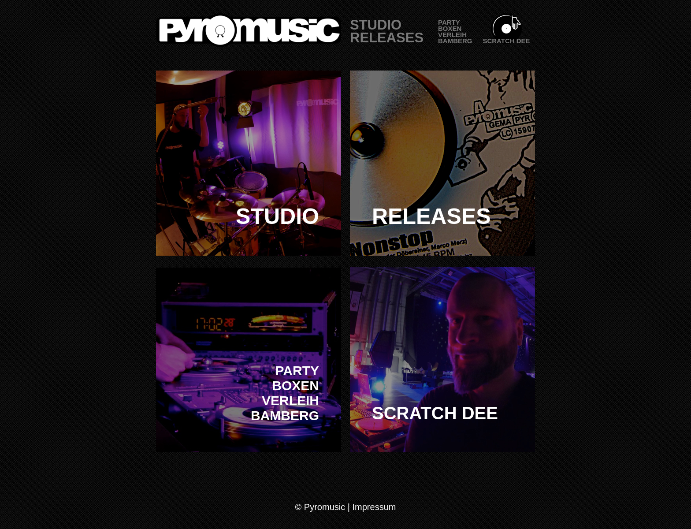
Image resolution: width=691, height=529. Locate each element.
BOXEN (449, 28)
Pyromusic (324, 507)
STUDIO (375, 25)
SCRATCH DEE (506, 41)
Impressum (374, 507)
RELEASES (387, 37)
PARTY (449, 22)
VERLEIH (452, 34)
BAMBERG (455, 41)
